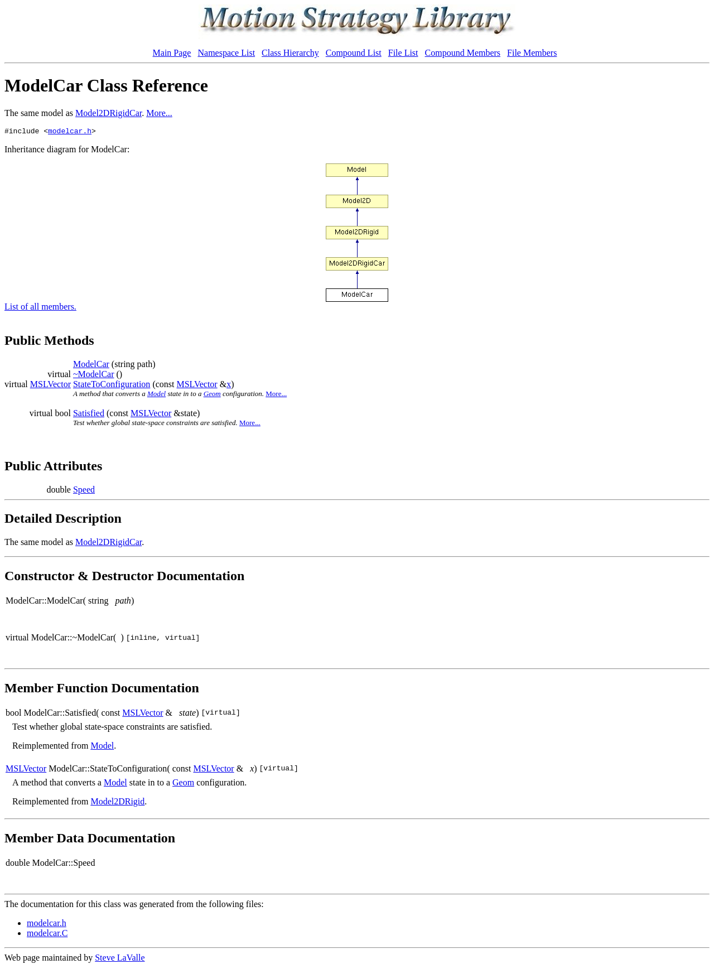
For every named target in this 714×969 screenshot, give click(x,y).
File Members (532, 52)
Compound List (354, 52)
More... (159, 113)
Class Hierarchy (290, 52)
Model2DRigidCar (108, 113)
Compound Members (463, 52)
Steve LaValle (119, 959)
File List (403, 52)
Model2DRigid (117, 803)
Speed (84, 491)
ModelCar (91, 365)
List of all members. (40, 308)
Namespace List (226, 52)
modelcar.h (69, 132)
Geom (212, 395)
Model (156, 395)
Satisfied (88, 415)
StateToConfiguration (111, 386)
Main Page (172, 52)
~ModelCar (93, 375)
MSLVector (50, 386)
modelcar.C (47, 934)
